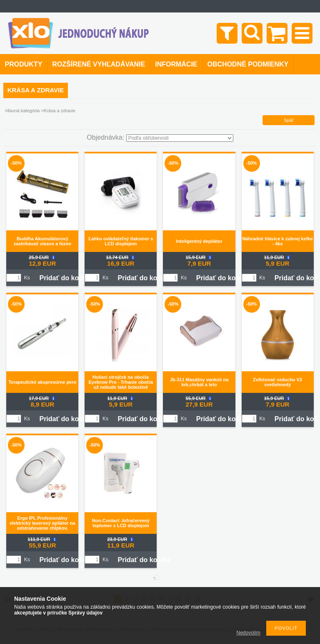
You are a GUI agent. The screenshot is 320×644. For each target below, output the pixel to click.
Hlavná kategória (22, 110)
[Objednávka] (179, 138)
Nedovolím (248, 633)
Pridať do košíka (65, 277)
